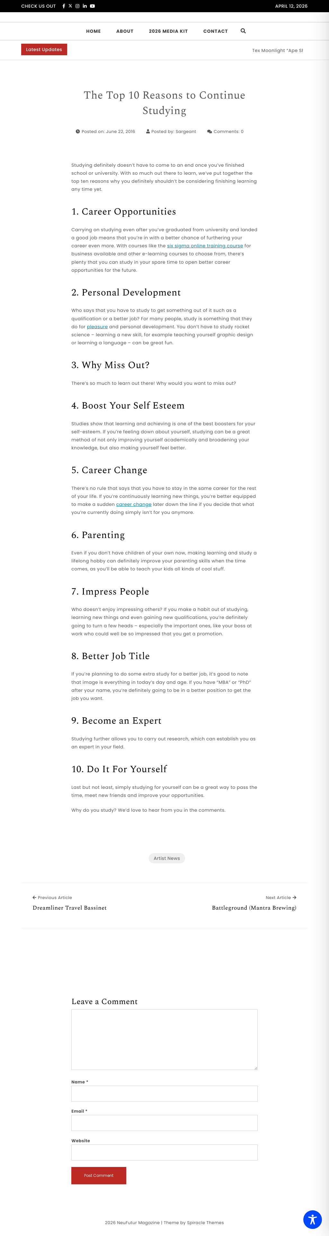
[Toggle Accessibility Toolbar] (313, 1220)
